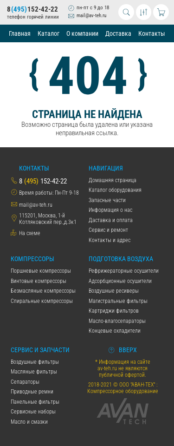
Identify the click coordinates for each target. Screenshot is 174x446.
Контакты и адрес (109, 240)
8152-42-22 (32, 9)
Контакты (151, 33)
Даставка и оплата (111, 220)
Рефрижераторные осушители (124, 271)
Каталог (48, 33)
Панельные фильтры (35, 402)
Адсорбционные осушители (120, 281)
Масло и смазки (29, 422)
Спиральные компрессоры (42, 301)
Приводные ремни (32, 391)
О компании (82, 33)
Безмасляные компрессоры (43, 291)
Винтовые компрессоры (38, 281)
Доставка (118, 33)
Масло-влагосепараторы (117, 321)
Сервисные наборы (33, 411)
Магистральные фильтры (118, 301)
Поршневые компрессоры (41, 271)
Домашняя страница (112, 180)
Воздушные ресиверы (114, 291)
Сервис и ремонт (108, 230)
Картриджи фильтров (114, 311)
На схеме (29, 233)
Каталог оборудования (115, 190)
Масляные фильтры (34, 371)
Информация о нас (110, 210)
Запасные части (107, 200)
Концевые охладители (115, 331)
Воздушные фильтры (35, 362)
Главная (20, 33)
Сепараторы (25, 382)
